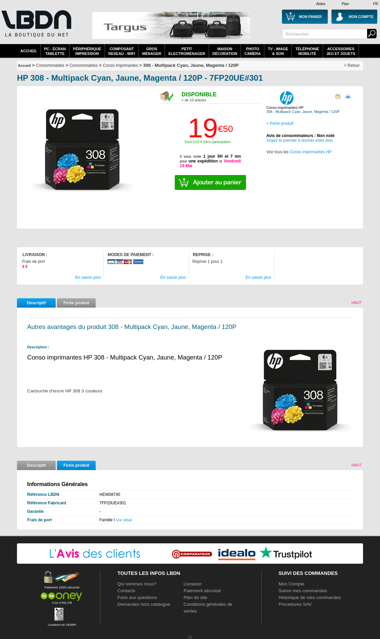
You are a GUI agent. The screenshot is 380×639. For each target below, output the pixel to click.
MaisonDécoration (224, 51)
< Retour (352, 65)
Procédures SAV (295, 604)
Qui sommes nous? (136, 583)
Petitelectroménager (186, 51)
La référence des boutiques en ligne (35, 27)
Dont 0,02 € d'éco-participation (207, 142)
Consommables (84, 65)
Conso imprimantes (120, 65)
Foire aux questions (137, 597)
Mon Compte (291, 583)
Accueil (28, 51)
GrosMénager (151, 51)
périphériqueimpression (87, 51)
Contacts (126, 590)
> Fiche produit (279, 123)
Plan (345, 4)
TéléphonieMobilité (307, 51)
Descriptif (36, 303)
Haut (356, 303)
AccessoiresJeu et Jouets (341, 51)
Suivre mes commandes (303, 590)
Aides (320, 4)
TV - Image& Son (278, 51)
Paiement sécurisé (202, 590)
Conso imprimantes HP (310, 152)
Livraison (193, 583)
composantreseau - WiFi (121, 51)
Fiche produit (76, 303)
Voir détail (124, 520)
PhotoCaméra (252, 51)
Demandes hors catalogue (143, 604)
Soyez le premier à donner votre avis (299, 140)
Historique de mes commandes (310, 597)
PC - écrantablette (55, 51)
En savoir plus (88, 277)
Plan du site (195, 597)
